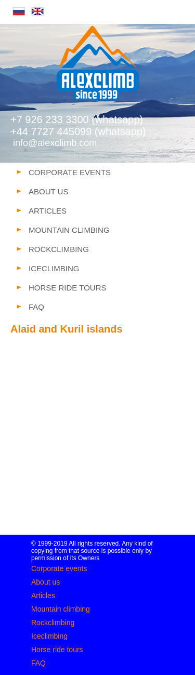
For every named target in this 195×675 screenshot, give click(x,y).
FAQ (38, 663)
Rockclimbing (52, 622)
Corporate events (59, 568)
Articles (43, 595)
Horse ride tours (57, 649)
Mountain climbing (60, 609)
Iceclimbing (49, 636)
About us (45, 582)
